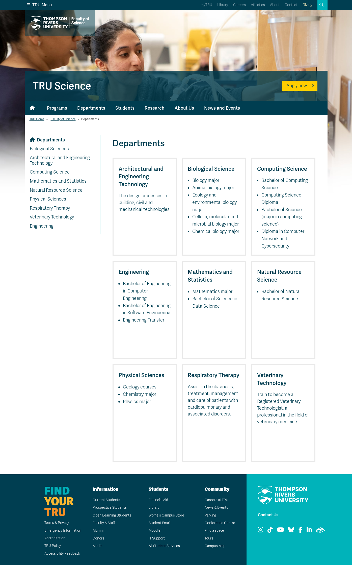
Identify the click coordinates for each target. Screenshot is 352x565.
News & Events (216, 507)
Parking (210, 515)
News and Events (222, 108)
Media (97, 546)
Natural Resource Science (56, 190)
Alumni (97, 530)
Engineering (41, 226)
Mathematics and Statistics (58, 181)
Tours (208, 538)
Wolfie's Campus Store (166, 515)
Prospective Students (109, 507)
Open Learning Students (111, 515)
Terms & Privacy (56, 523)
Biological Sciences (49, 149)
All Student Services (164, 546)
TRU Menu (39, 5)
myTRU (206, 5)
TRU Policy (52, 546)
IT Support (156, 538)
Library (222, 5)
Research (155, 108)
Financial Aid (158, 500)
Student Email (159, 523)
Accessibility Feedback (62, 553)
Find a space (214, 530)
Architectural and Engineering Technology (60, 160)
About (275, 5)
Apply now (296, 85)
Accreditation (54, 538)
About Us (184, 108)
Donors (98, 538)
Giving (307, 5)
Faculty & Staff (103, 523)
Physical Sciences (48, 199)
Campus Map (214, 546)
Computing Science (50, 172)
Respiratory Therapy (50, 208)
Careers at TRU (216, 500)
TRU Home (37, 119)
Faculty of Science (63, 119)
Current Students (106, 500)
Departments (91, 108)
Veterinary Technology (52, 217)
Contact (291, 5)
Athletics (258, 5)
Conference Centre (219, 523)
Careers (239, 5)
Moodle (154, 530)
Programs (57, 108)
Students (124, 108)
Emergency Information (62, 530)
